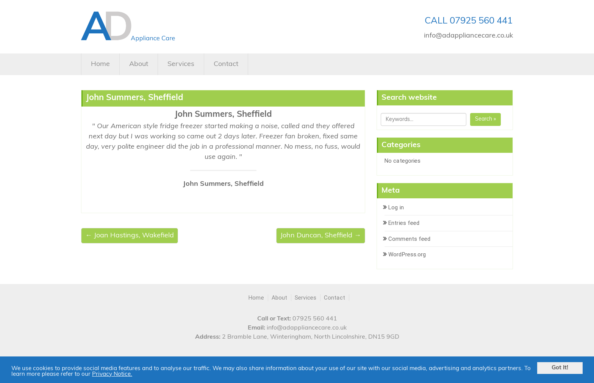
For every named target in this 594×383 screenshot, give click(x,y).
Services (180, 64)
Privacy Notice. (112, 374)
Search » (485, 119)
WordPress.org (407, 254)
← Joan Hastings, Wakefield (129, 235)
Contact (226, 64)
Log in (396, 207)
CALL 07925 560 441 (469, 21)
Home (100, 64)
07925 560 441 (314, 319)
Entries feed (403, 223)
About (138, 64)
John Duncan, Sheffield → (320, 235)
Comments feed (409, 238)
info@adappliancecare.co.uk (468, 35)
